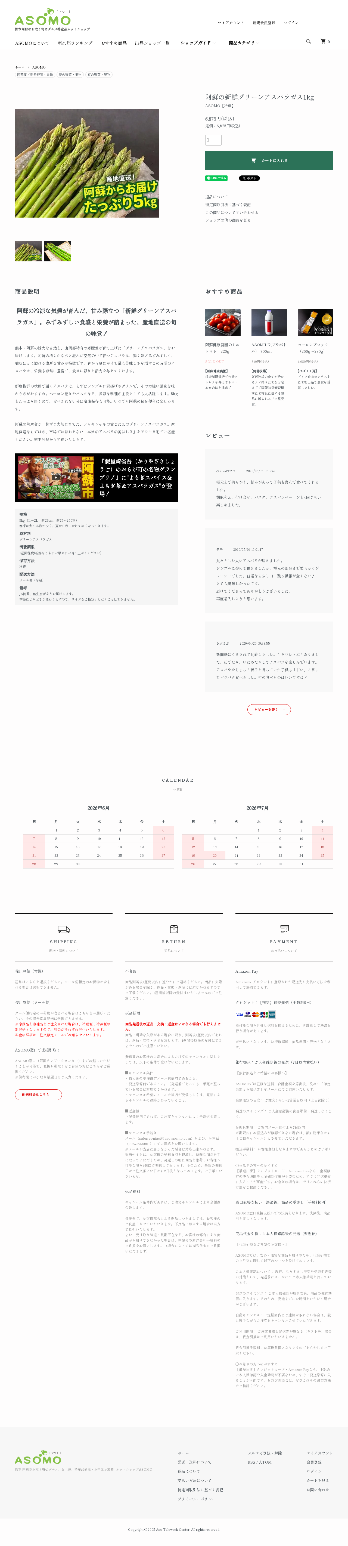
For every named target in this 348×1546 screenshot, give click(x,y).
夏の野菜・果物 (99, 74)
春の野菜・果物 (70, 74)
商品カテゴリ (242, 42)
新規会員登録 (264, 22)
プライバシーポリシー (197, 1499)
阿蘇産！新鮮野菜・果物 (35, 74)
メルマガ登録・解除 (265, 1453)
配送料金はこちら (35, 1094)
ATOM (265, 1462)
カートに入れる (269, 160)
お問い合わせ (317, 1489)
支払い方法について (195, 1480)
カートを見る (317, 1480)
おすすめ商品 (114, 43)
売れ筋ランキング (75, 43)
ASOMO (39, 67)
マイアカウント (231, 22)
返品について (216, 196)
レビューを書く (266, 709)
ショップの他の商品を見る (228, 220)
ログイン (291, 22)
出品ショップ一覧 (152, 43)
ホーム (20, 67)
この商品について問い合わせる (232, 212)
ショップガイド (196, 42)
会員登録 (314, 1462)
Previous (23, 163)
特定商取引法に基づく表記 (228, 204)
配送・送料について (195, 1462)
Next (151, 163)
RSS (251, 1462)
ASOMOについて (32, 43)
